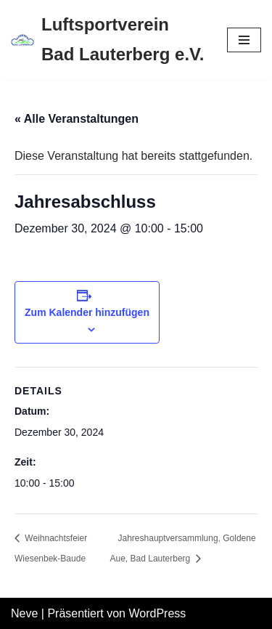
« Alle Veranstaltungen (77, 119)
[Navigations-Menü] (244, 40)
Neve (24, 613)
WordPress (157, 613)
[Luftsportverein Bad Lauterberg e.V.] (108, 40)
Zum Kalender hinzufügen (87, 312)
